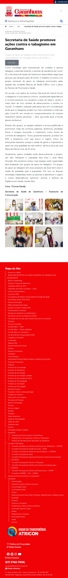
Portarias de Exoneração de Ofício (20, 378)
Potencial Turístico (14, 389)
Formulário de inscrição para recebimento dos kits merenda (29, 318)
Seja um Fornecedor (15, 403)
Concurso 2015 (13, 294)
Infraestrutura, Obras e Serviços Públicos (26, 506)
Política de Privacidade (18, 544)
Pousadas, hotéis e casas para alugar (21, 392)
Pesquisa (11, 365)
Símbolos (11, 413)
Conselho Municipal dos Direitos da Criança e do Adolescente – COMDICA (34, 466)
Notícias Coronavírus (15, 351)
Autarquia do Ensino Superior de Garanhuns (27, 435)
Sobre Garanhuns (14, 416)
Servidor (11, 411)
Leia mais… (11, 63)
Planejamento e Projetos (20, 514)
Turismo (11, 427)
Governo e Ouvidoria (19, 503)
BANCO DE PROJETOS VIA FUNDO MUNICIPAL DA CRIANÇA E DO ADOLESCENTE (31, 276)
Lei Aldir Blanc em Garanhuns (18, 332)
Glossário (11, 321)
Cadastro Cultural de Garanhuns (19, 283)
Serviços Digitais (13, 408)
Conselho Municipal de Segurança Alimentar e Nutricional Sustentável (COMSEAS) (36, 458)
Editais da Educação (15, 302)
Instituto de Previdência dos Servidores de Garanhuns (30, 441)
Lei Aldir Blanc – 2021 (15, 327)
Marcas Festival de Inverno (17, 346)
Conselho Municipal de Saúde (22, 454)
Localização (12, 340)
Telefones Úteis (13, 422)
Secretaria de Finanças (16, 400)
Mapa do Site (12, 343)
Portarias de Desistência (16, 370)
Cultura (14, 492)
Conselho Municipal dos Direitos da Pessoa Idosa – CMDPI (32, 470)
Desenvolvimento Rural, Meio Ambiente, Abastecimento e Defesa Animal (37, 495)
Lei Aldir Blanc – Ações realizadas (20, 329)
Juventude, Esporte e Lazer (21, 508)
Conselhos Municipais (15, 443)
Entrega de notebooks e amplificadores (22, 313)
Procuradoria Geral (18, 517)
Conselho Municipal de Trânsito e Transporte (27, 462)
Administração (17, 481)
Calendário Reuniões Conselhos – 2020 (22, 289)
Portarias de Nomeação (16, 384)
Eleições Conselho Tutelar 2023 (19, 308)
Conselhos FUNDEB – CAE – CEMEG (25, 473)
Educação (15, 498)
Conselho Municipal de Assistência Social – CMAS (29, 449)
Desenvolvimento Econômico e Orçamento (23, 476)
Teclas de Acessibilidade (16, 419)
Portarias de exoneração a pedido (20, 375)
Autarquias (11, 432)
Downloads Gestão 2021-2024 (19, 299)
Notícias (12, 26)
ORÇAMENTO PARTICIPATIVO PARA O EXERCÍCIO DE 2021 (29, 359)
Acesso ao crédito (14, 272)
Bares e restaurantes (15, 280)
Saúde (19, 26)
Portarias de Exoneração (16, 373)
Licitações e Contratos (16, 337)
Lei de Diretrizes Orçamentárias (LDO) (21, 335)
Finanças (15, 500)
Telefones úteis (13, 424)
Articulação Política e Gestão (18, 430)
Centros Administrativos (16, 291)
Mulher (14, 511)
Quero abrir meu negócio (17, 397)
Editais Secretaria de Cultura (18, 305)
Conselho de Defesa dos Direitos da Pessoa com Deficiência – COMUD (37, 446)
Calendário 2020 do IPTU (17, 286)
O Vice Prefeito (13, 356)
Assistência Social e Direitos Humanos (25, 484)
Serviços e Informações (21, 21)
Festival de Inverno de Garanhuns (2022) (22, 316)
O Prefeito (11, 354)
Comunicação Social (19, 487)
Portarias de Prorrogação (17, 386)
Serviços (11, 405)
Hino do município (14, 324)
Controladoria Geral (19, 489)
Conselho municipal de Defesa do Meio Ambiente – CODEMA (34, 451)
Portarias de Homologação (17, 381)
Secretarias (11, 479)
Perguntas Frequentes (15, 362)
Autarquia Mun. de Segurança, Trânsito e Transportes (30, 438)
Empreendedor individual (17, 310)
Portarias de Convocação (17, 367)
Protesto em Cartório (15, 394)
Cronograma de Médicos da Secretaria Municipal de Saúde (29, 297)
